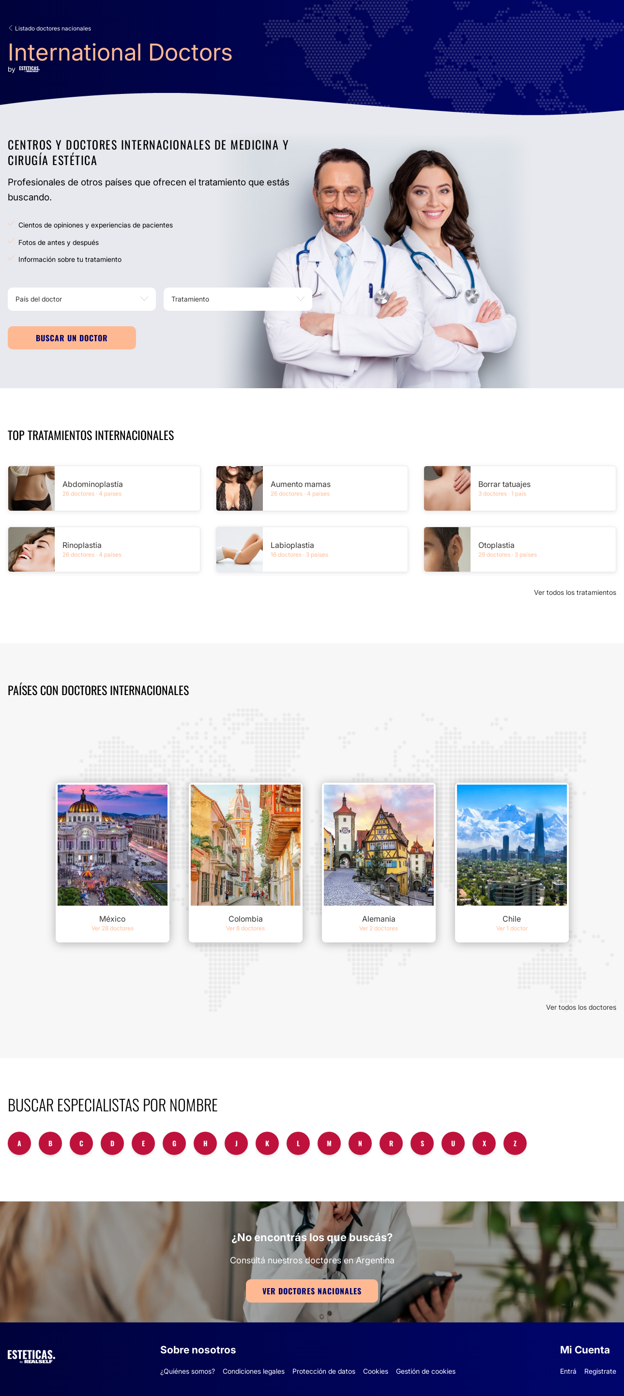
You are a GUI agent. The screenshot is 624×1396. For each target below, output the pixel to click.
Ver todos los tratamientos (575, 592)
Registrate (600, 1371)
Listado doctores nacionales (49, 28)
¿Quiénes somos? (187, 1371)
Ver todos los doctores (581, 1007)
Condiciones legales (254, 1371)
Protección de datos (323, 1371)
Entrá (568, 1371)
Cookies (375, 1371)
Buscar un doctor (72, 338)
